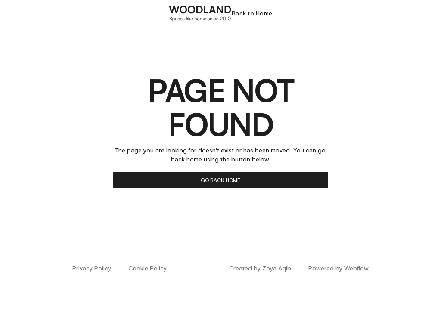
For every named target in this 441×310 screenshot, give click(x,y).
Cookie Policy (147, 268)
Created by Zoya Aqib (260, 268)
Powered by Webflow (338, 268)
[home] (200, 13)
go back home (220, 180)
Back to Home (252, 13)
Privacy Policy (91, 268)
